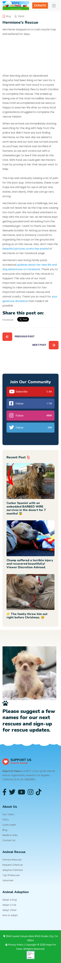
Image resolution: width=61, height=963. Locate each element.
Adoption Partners (12, 870)
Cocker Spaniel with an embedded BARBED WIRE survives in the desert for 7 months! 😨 (26, 508)
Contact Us (8, 840)
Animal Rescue (14, 852)
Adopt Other (9, 910)
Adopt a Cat (9, 905)
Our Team (8, 814)
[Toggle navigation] (53, 5)
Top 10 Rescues (11, 875)
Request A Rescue (12, 864)
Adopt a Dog (9, 899)
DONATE (40, 5)
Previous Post (18, 336)
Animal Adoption (15, 892)
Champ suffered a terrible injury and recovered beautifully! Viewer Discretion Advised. (30, 563)
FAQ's (5, 819)
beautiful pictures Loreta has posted (25, 249)
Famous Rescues (12, 859)
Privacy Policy (14, 944)
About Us (9, 806)
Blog (8, 16)
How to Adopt (10, 915)
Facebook (8, 319)
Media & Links (10, 835)
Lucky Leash (9, 824)
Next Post (45, 345)
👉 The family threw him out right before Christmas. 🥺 (27, 616)
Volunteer (8, 880)
